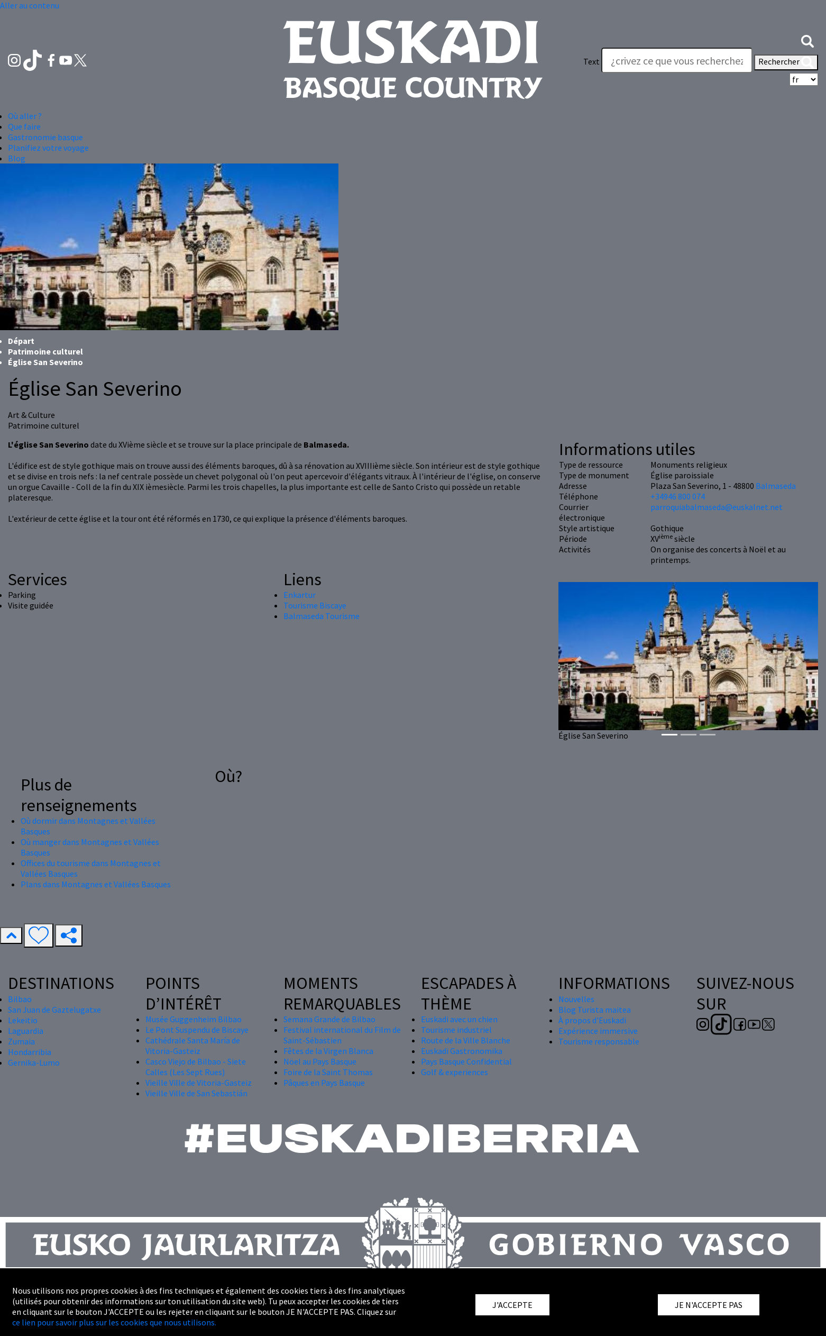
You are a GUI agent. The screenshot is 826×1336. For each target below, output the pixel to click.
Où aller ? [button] (25, 116)
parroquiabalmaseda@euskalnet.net (716, 507)
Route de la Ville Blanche (465, 1040)
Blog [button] (16, 158)
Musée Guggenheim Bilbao (193, 1019)
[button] (807, 40)
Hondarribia (29, 1052)
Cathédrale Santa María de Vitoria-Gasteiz (192, 1045)
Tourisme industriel (456, 1029)
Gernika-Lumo (34, 1062)
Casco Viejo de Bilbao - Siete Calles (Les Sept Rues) (195, 1066)
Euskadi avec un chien (459, 1019)
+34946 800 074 (677, 496)
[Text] (676, 60)
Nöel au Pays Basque (319, 1061)
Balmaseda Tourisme (321, 616)
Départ (21, 340)
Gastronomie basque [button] (45, 137)
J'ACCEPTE (512, 1304)
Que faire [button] (24, 126)
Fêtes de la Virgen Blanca (328, 1051)
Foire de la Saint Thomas (328, 1072)
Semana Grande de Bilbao (329, 1019)
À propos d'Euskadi (592, 1020)
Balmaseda (776, 485)
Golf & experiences (454, 1072)
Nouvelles (576, 999)
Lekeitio (23, 1020)
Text (591, 61)
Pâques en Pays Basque (324, 1082)
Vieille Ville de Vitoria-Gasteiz (198, 1082)
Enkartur (299, 594)
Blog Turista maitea (594, 1009)
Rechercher (786, 62)
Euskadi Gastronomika (461, 1051)
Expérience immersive (598, 1030)
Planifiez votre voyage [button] (48, 147)
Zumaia (21, 1041)
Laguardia (25, 1030)
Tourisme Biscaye (314, 605)
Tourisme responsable (598, 1041)
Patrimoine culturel (45, 351)
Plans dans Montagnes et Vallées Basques (96, 884)
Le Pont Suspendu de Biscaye (197, 1029)
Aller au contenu (29, 5)
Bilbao (20, 999)
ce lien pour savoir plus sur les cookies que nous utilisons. (114, 1322)
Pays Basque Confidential (466, 1061)
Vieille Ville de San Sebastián (196, 1093)
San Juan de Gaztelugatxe (54, 1009)
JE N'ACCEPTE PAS (708, 1304)
